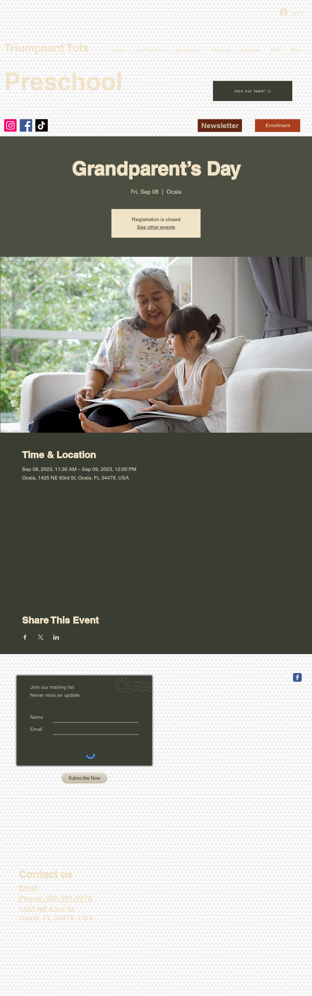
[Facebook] (26, 125)
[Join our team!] (253, 91)
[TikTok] (41, 125)
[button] (220, 125)
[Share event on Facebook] (25, 637)
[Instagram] (10, 125)
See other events (156, 227)
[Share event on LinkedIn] (56, 637)
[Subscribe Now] (84, 777)
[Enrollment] (277, 125)
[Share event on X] (41, 637)
